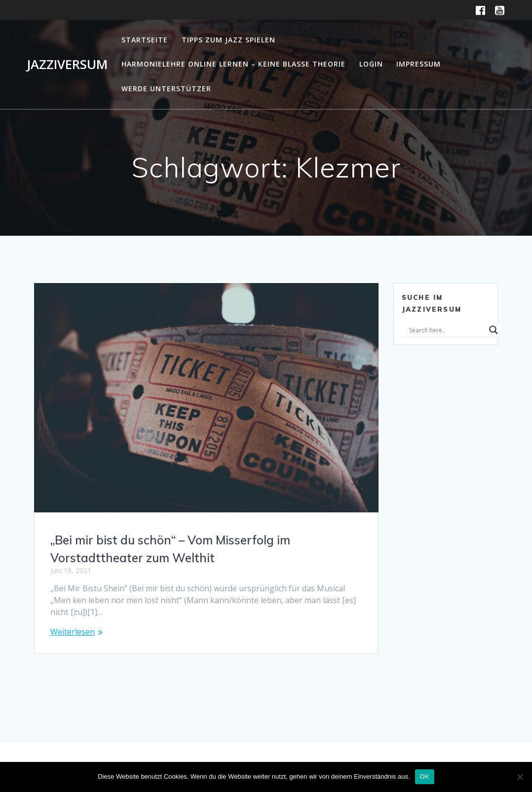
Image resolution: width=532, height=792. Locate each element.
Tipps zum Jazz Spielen (228, 39)
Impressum (418, 64)
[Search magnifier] (493, 330)
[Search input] (446, 330)
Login (371, 64)
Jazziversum (67, 64)
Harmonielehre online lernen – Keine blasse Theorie (233, 64)
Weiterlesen (72, 631)
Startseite (144, 39)
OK (424, 776)
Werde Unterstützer (166, 88)
